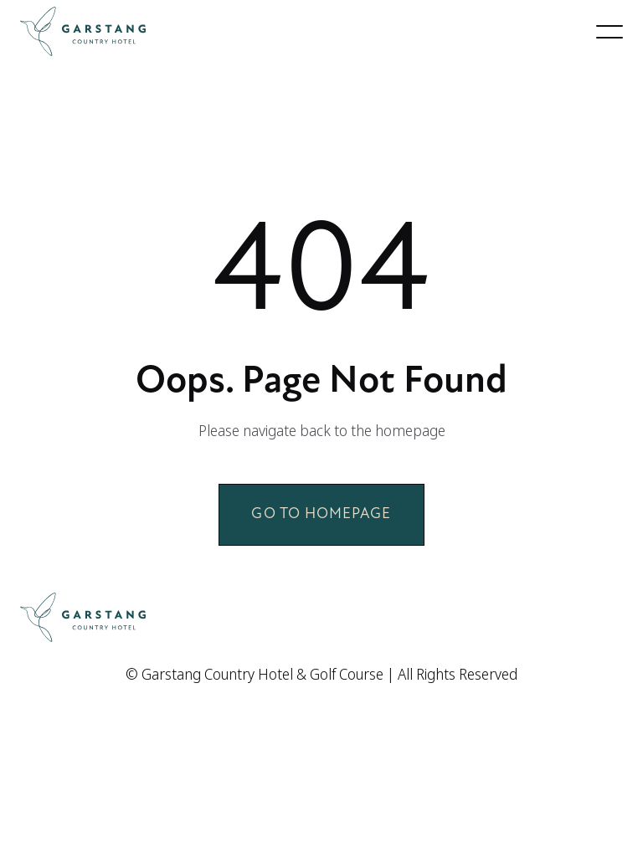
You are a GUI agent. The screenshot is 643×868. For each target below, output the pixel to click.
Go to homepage (321, 514)
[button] (609, 32)
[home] (83, 31)
